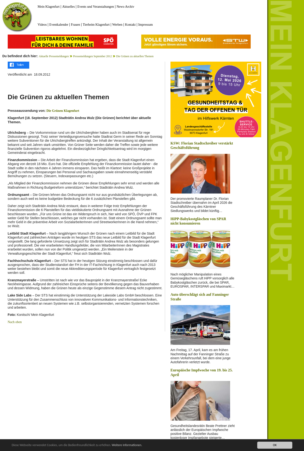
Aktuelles (68, 6)
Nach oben (15, 322)
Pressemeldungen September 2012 (92, 56)
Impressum (145, 24)
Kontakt (130, 24)
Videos (42, 24)
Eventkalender (58, 24)
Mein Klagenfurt (49, 6)
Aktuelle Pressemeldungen (54, 56)
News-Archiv (125, 6)
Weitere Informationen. (127, 445)
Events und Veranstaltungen (95, 6)
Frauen (75, 24)
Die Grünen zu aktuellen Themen (135, 56)
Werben (117, 24)
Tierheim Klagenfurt (96, 24)
